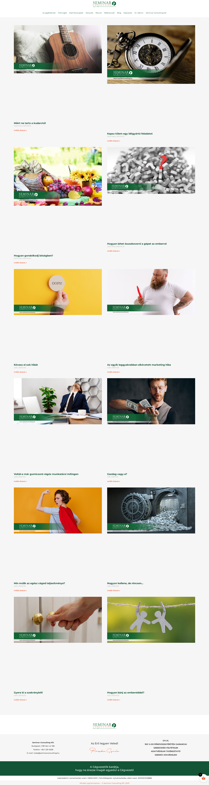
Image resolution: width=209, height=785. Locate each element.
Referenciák (109, 13)
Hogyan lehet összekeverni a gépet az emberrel (137, 243)
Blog (119, 13)
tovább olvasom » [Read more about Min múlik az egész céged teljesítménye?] (20, 590)
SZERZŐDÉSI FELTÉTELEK (166, 747)
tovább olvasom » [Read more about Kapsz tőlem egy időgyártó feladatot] (113, 141)
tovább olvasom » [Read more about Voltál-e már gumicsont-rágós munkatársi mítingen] (20, 481)
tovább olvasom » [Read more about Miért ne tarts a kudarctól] (20, 130)
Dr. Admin (138, 13)
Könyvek (89, 13)
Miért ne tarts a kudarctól (30, 123)
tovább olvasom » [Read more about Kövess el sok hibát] (20, 372)
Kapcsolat (128, 13)
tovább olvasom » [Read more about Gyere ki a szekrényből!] (20, 700)
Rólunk (99, 13)
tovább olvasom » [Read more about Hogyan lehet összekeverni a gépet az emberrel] (113, 251)
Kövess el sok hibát (26, 364)
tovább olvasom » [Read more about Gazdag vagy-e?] (113, 481)
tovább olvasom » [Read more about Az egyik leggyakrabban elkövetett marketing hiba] (113, 372)
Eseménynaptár (76, 13)
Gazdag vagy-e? (117, 474)
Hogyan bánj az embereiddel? (125, 692)
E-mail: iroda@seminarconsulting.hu (43, 753)
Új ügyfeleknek (49, 13)
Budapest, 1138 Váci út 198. (43, 746)
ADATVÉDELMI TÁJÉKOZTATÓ (166, 751)
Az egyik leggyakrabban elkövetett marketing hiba (139, 364)
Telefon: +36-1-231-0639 (43, 749)
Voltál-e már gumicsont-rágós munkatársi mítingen (46, 474)
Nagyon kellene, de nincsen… (125, 583)
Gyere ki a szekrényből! (28, 692)
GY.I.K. (165, 740)
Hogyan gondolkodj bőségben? (33, 255)
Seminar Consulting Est (156, 13)
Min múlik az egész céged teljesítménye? (39, 583)
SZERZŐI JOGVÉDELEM (165, 754)
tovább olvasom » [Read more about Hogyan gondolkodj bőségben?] (20, 263)
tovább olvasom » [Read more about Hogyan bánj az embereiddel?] (113, 700)
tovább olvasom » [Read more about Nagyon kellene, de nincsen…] (113, 590)
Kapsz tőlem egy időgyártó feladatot (130, 133)
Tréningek (62, 13)
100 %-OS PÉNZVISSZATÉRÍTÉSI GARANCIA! (166, 744)
